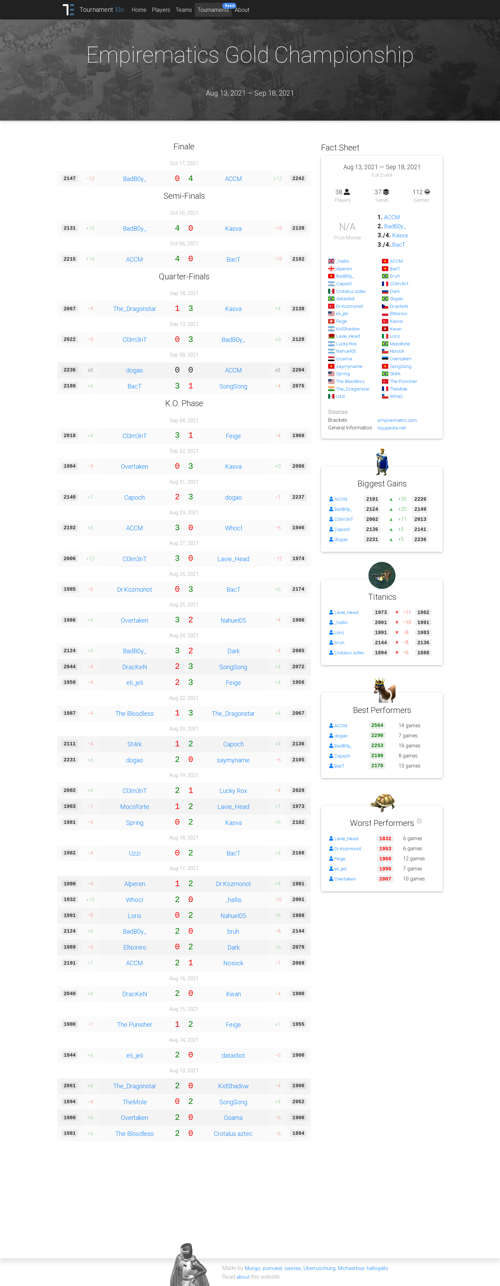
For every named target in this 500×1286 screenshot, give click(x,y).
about (243, 1276)
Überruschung (323, 1267)
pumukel (274, 1267)
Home (145, 9)
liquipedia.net (392, 428)
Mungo (253, 1267)
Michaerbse (356, 1267)
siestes (295, 1267)
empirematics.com (398, 420)
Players (167, 9)
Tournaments (220, 8)
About (248, 9)
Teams (190, 9)
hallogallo (384, 1267)
